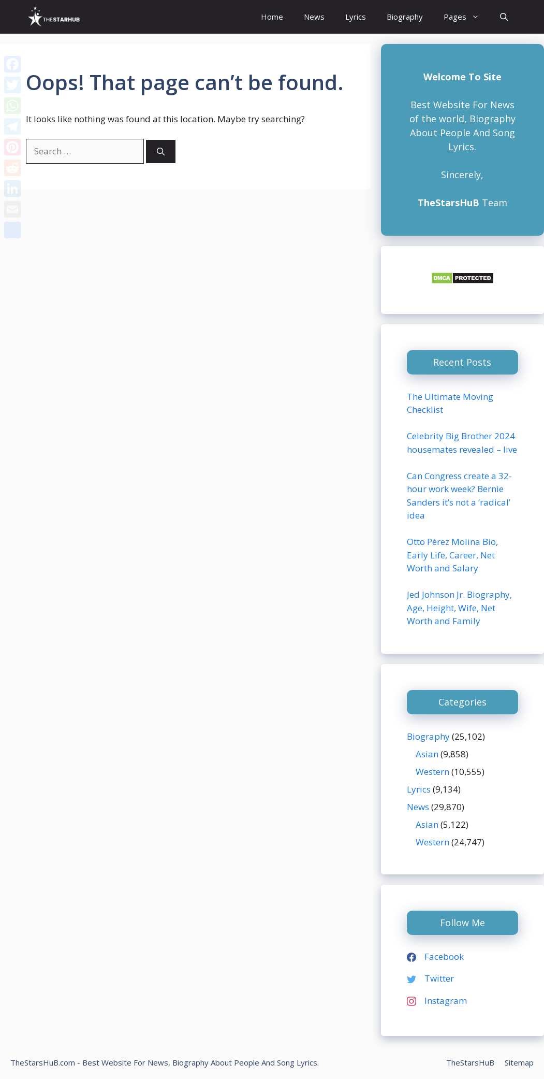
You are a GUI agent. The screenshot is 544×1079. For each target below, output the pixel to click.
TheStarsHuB (470, 1062)
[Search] (160, 151)
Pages (467, 17)
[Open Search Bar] (504, 17)
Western (432, 772)
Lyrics (355, 16)
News (314, 16)
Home (272, 16)
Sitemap (519, 1062)
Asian (427, 754)
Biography (405, 16)
